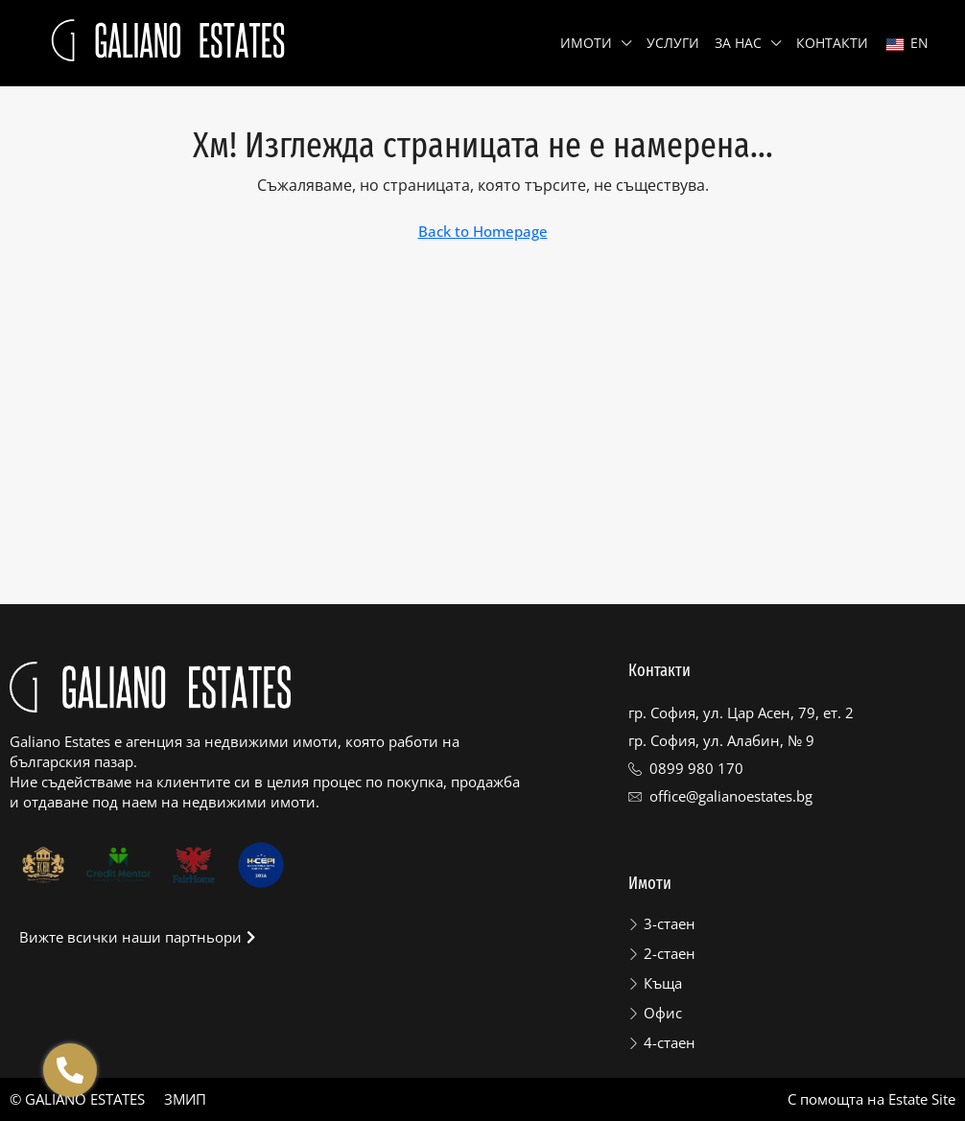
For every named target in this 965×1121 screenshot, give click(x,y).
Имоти (586, 43)
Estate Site (921, 1099)
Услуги (673, 43)
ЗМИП (185, 1099)
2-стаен (669, 953)
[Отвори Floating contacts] (70, 1070)
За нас (738, 43)
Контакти (832, 43)
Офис (663, 1012)
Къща (663, 983)
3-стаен (669, 923)
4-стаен (669, 1042)
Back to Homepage (483, 231)
